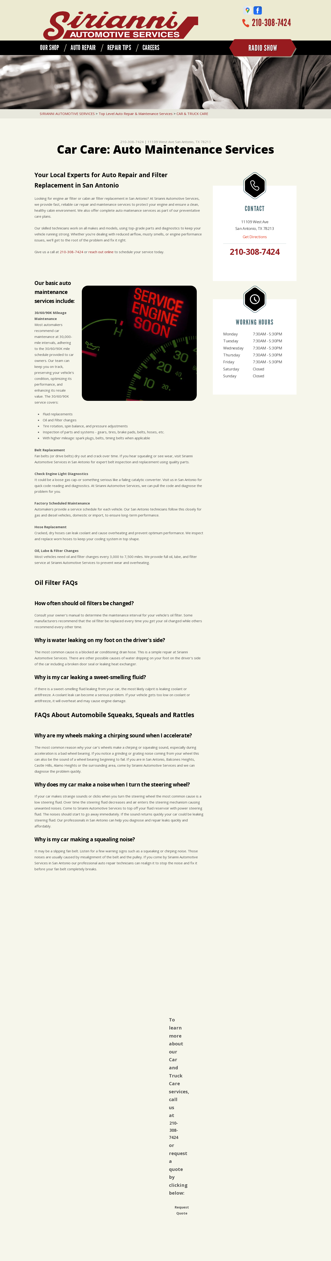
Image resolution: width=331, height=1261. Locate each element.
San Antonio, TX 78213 (193, 141)
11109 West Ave (161, 141)
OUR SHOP (49, 48)
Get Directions (255, 236)
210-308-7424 (271, 23)
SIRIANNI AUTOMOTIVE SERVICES (67, 113)
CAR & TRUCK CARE (192, 113)
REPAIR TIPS (119, 48)
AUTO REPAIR (83, 48)
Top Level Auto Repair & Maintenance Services (136, 113)
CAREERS (151, 48)
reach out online (101, 251)
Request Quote (182, 1210)
